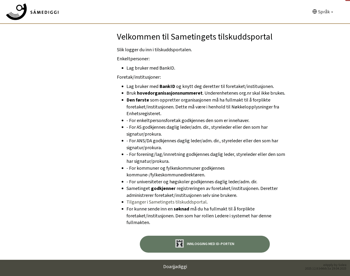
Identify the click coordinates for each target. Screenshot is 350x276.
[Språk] (322, 12)
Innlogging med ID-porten (204, 243)
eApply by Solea (334, 265)
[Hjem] (32, 11)
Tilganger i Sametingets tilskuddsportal (166, 202)
